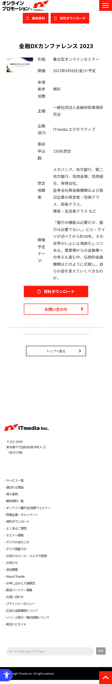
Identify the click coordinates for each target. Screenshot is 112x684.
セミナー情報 (14, 539)
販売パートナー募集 (19, 594)
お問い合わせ (56, 309)
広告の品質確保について (22, 615)
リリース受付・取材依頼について (27, 621)
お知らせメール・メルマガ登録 (26, 560)
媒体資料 (38, 18)
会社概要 (12, 573)
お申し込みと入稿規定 (20, 587)
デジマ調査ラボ (16, 553)
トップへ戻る (56, 351)
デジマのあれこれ (17, 546)
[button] (105, 5)
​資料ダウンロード (73, 18)
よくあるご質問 (16, 532)
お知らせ (12, 567)
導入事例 (12, 498)
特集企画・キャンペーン (22, 519)
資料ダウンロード (17, 526)
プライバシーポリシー (20, 608)
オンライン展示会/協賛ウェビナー (28, 512)
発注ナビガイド (16, 628)
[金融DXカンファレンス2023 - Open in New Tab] (20, 64)
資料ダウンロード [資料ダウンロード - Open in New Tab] (59, 291)
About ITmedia (15, 580)
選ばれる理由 (14, 491)
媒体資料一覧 (14, 505)
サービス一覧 (14, 484)
